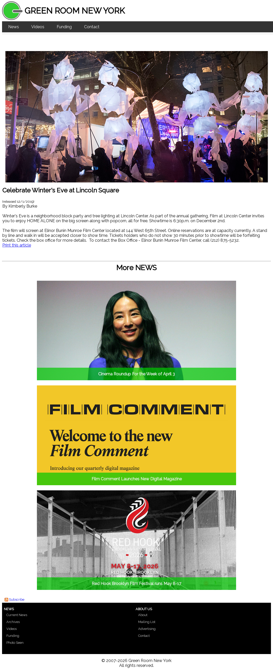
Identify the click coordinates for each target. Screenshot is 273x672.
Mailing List (146, 622)
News (13, 26)
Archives (13, 622)
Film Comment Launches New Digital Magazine (137, 478)
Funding (64, 26)
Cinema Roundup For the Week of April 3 (136, 374)
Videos (37, 26)
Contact (91, 26)
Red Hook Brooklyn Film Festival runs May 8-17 (136, 583)
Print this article (16, 245)
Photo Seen (15, 643)
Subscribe (16, 599)
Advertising (147, 629)
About (142, 615)
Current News (16, 615)
